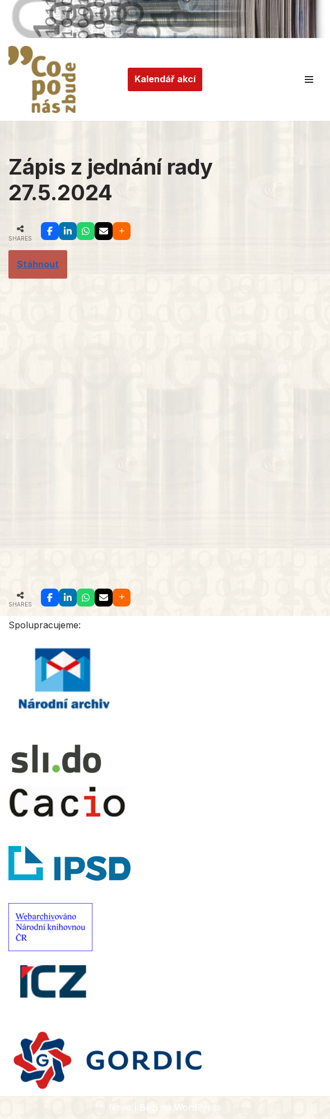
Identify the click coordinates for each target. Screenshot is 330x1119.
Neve (120, 1107)
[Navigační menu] (309, 79)
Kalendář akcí (165, 78)
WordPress (197, 1107)
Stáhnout (38, 264)
